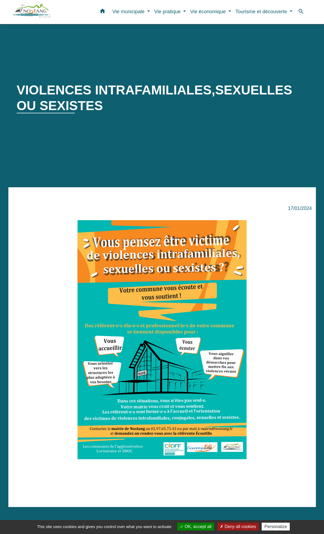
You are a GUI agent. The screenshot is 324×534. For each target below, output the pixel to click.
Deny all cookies (238, 526)
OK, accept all (196, 526)
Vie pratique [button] (168, 11)
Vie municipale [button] (129, 11)
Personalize (275, 526)
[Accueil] (46, 12)
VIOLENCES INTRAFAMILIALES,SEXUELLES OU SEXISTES (140, 119)
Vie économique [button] (208, 11)
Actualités (51, 119)
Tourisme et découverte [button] (262, 11)
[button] (102, 12)
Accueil (26, 119)
